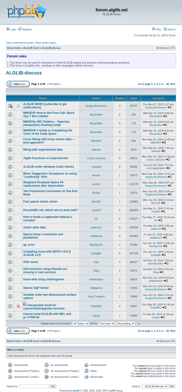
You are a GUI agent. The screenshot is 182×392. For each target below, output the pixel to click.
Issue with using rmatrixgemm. (44, 279)
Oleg (96, 270)
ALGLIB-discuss (51, 48)
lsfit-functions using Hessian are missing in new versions (45, 270)
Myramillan (96, 114)
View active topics (46, 42)
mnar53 (96, 210)
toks (96, 262)
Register (25, 29)
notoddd (96, 166)
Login (11, 29)
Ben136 (96, 201)
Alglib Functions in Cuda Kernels (45, 158)
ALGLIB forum (31, 48)
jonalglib (96, 253)
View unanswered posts (19, 42)
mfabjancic (96, 236)
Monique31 (96, 244)
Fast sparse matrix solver (40, 201)
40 (167, 84)
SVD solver (30, 262)
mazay (96, 315)
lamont (96, 175)
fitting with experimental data (43, 149)
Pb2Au (96, 192)
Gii (96, 218)
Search (170, 29)
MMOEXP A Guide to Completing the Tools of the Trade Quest (47, 132)
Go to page (144, 84)
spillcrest (96, 227)
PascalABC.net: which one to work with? (50, 210)
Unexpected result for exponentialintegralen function (44, 307)
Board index (14, 48)
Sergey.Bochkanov (96, 105)
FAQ (156, 29)
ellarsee (96, 149)
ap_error (29, 244)
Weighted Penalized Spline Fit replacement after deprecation (43, 184)
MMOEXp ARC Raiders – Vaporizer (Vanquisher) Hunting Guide (46, 123)
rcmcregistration (155, 168)
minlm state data (34, 227)
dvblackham (96, 279)
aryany (96, 184)
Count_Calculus (96, 158)
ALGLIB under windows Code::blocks (48, 166)
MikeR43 (96, 140)
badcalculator (156, 263)
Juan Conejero (96, 296)
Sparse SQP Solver (36, 288)
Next (172, 84)
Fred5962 (96, 306)
